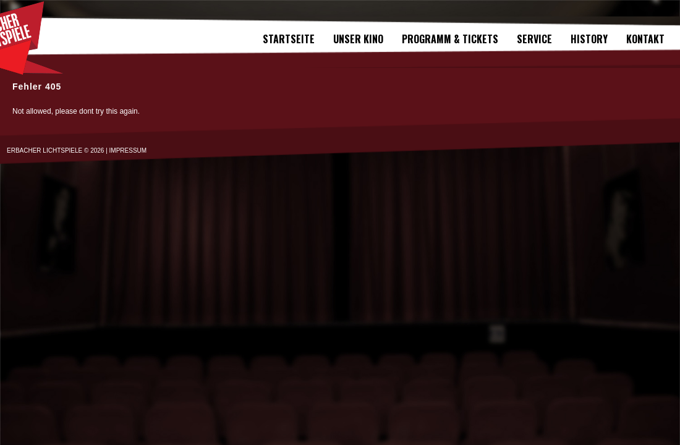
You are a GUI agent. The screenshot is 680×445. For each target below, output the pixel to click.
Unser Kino (358, 39)
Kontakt (645, 39)
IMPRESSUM (128, 150)
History (589, 39)
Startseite (289, 39)
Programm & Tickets (450, 39)
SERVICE (534, 39)
